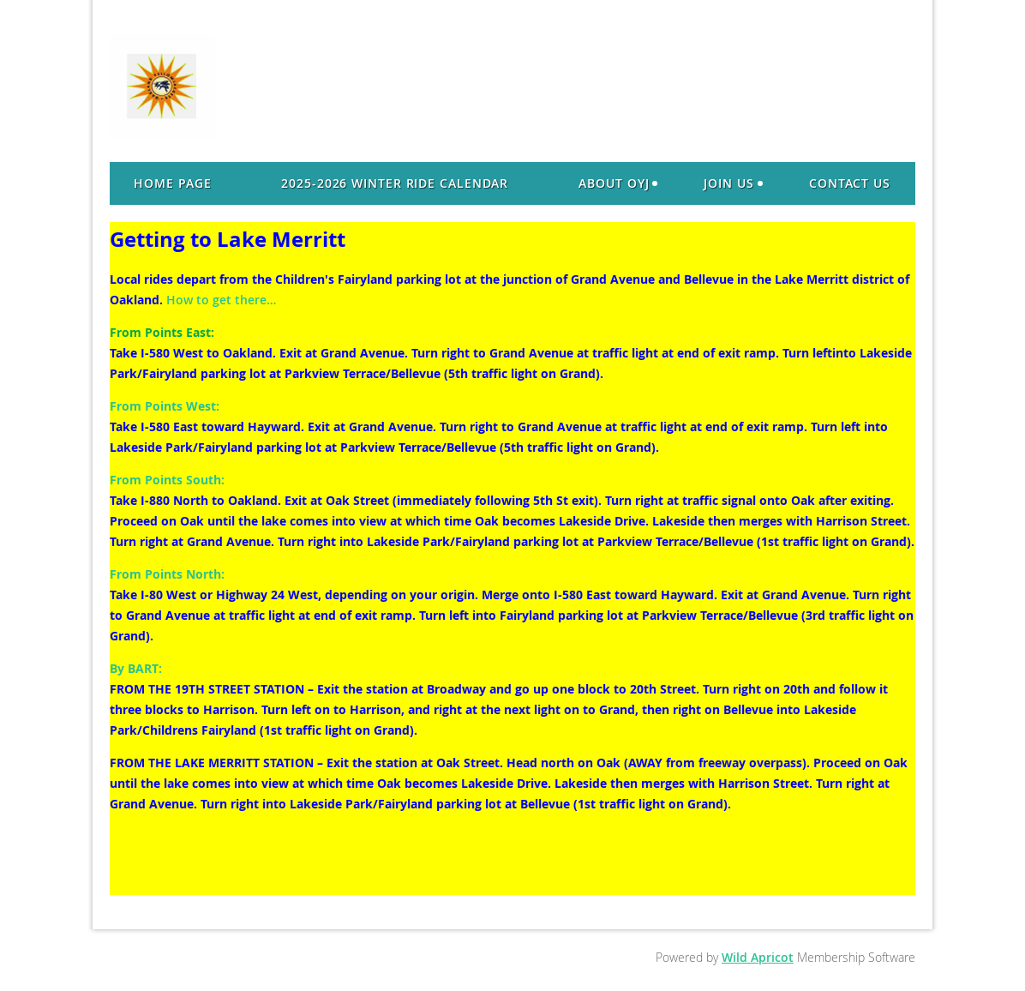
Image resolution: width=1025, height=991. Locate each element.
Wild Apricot (758, 957)
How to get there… (221, 299)
